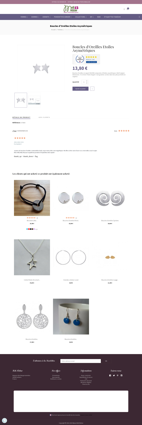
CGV (86, 379)
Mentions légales (86, 382)
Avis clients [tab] (44, 117)
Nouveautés (56, 377)
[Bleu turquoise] (27, 229)
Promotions (56, 375)
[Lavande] (34, 229)
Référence (16, 123)
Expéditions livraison (86, 377)
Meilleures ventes (56, 379)
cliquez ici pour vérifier (86, 415)
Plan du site (86, 384)
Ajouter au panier (80, 89)
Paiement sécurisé (86, 381)
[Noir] (31, 229)
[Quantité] (84, 82)
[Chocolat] (32, 229)
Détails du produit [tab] (21, 117)
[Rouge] (29, 229)
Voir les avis (91, 62)
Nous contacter (86, 375)
